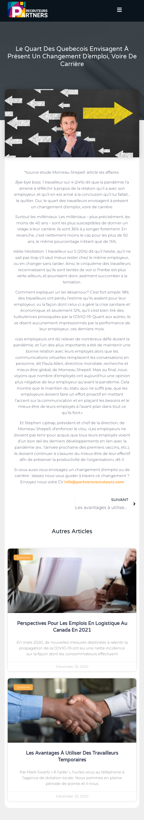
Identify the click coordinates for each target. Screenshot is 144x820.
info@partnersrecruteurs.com (94, 482)
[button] (119, 10)
